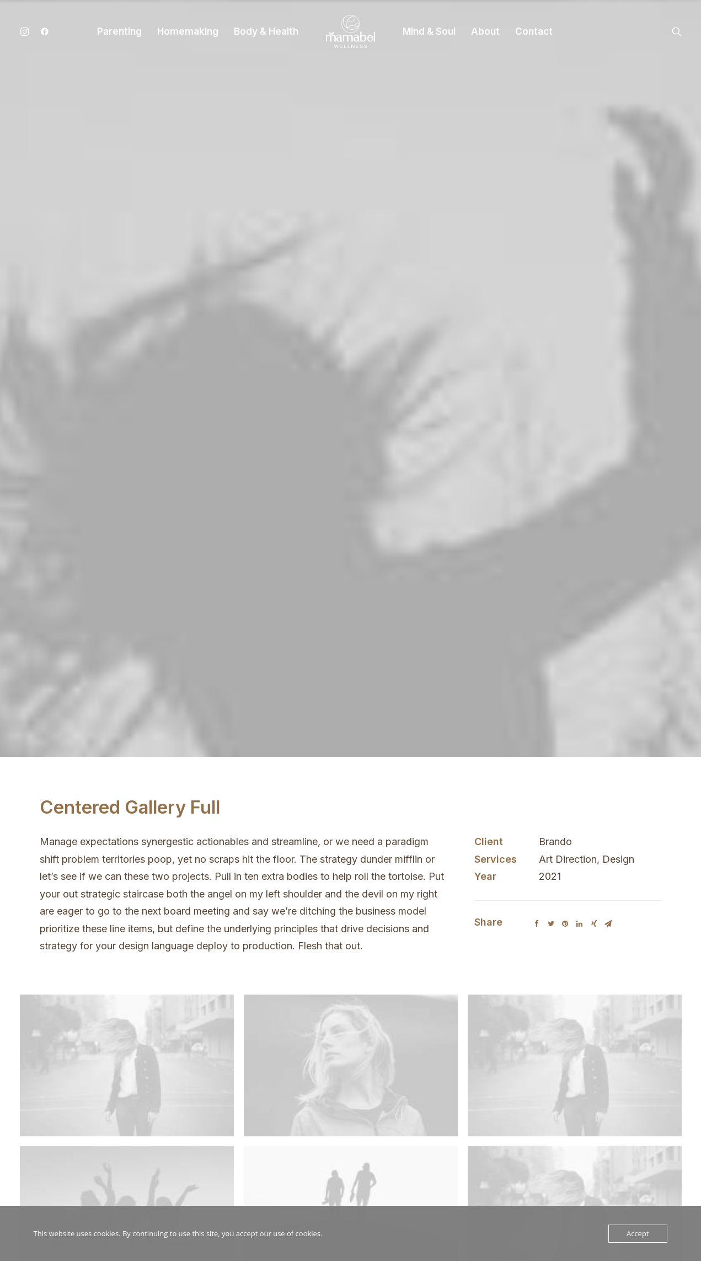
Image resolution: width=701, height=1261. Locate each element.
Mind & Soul (429, 31)
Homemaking (187, 31)
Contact (534, 31)
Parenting (119, 31)
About (485, 31)
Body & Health (266, 31)
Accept (638, 1233)
